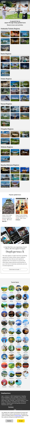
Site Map (12, 400)
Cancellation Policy (16, 402)
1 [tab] (13, 17)
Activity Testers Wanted (10, 399)
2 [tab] (15, 17)
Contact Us (7, 396)
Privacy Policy (8, 402)
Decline (9, 421)
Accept (21, 421)
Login (2, 396)
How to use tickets (14, 397)
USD (15, 410)
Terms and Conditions (19, 400)
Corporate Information (21, 399)
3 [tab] (16, 17)
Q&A (8, 400)
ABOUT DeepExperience (15, 396)
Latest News (4, 400)
